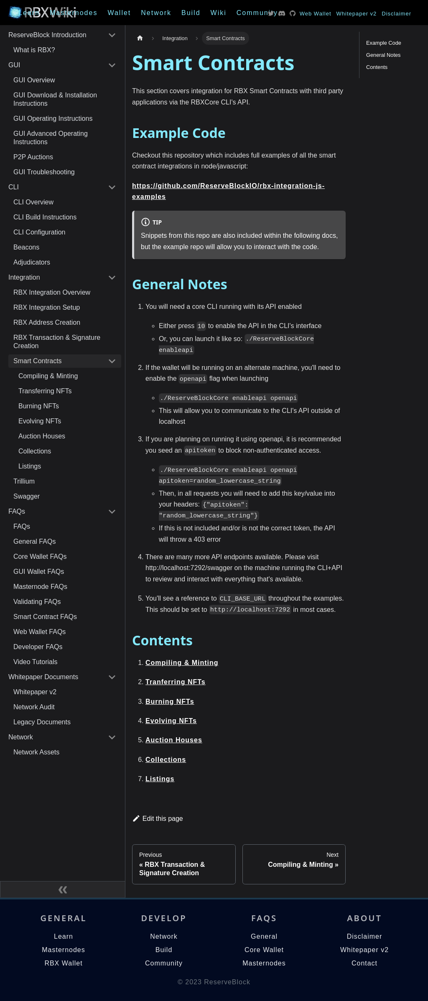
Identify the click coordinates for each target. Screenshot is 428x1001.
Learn (29, 12)
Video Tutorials (35, 661)
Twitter (271, 13)
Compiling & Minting (48, 376)
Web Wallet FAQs (39, 631)
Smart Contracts (37, 360)
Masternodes (74, 12)
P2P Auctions (33, 156)
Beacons (26, 247)
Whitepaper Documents (43, 676)
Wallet (119, 12)
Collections (34, 451)
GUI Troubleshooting (44, 172)
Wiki (219, 12)
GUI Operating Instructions (52, 118)
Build (191, 12)
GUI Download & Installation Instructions (55, 99)
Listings (29, 466)
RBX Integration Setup (46, 307)
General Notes (383, 55)
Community (257, 12)
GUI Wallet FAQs (38, 571)
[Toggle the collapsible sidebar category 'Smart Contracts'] (112, 361)
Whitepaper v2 (356, 13)
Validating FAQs (37, 601)
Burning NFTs (38, 406)
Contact (364, 963)
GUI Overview (34, 80)
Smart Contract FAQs (45, 616)
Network (156, 12)
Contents (376, 67)
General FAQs (34, 541)
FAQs (16, 511)
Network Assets (36, 752)
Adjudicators (31, 262)
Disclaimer (396, 13)
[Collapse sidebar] (62, 889)
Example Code (383, 43)
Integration (24, 277)
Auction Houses (41, 436)
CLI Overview (33, 202)
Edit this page (157, 818)
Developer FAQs (37, 646)
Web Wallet (315, 13)
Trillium (24, 481)
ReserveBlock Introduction (47, 34)
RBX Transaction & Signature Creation (56, 341)
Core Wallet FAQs (39, 556)
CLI (13, 187)
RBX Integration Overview (51, 292)
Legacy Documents (42, 722)
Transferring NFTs (44, 391)
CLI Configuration (39, 232)
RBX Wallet (63, 963)
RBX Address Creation (46, 322)
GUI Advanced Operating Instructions (50, 137)
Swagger (26, 496)
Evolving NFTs (39, 421)
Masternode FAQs (40, 586)
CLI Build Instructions (44, 217)
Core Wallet (264, 949)
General (264, 936)
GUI (14, 65)
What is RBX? (34, 49)
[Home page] (140, 38)
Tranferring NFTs (175, 681)
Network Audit (34, 707)
